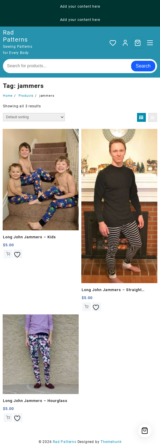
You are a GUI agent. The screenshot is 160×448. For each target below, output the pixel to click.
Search (143, 65)
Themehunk (110, 442)
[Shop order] (34, 117)
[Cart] (137, 43)
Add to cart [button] (8, 254)
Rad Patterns (15, 36)
